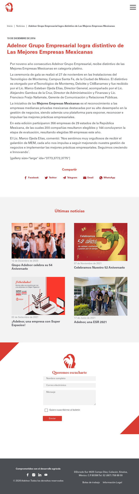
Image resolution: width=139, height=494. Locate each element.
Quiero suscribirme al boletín (62, 410)
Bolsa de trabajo (91, 482)
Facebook (31, 177)
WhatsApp (107, 177)
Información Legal (112, 482)
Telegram (70, 177)
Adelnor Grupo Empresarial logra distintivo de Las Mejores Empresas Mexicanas (71, 26)
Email (88, 177)
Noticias (20, 26)
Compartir (69, 174)
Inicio (10, 26)
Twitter (51, 177)
